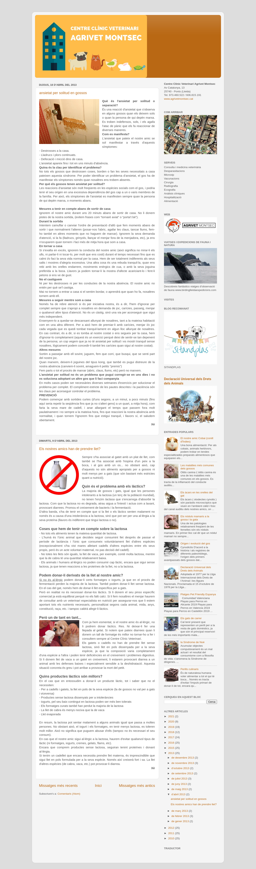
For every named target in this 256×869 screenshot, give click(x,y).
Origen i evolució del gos (195, 543)
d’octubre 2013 (180, 768)
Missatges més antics (137, 785)
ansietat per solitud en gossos (63, 93)
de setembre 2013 (182, 773)
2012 (171, 827)
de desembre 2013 (183, 757)
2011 (171, 833)
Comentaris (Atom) (69, 793)
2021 (171, 716)
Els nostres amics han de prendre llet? (69, 449)
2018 (171, 732)
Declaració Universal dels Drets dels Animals (195, 569)
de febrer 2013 (180, 816)
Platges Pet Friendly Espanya (198, 594)
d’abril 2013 (178, 794)
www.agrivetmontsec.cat (178, 98)
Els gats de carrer (191, 618)
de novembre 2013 (183, 763)
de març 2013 (180, 810)
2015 (171, 747)
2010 (171, 838)
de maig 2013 (180, 789)
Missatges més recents (58, 785)
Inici (98, 785)
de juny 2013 (179, 783)
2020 (171, 721)
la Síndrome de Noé (192, 642)
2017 (171, 737)
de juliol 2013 (179, 778)
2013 (171, 753)
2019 (171, 726)
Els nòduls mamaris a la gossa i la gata (194, 518)
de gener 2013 (180, 821)
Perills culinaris (189, 669)
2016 (171, 742)
